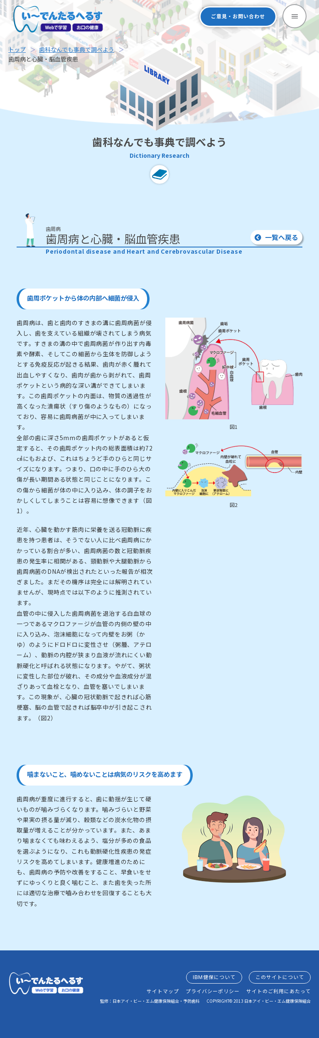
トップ (17, 49)
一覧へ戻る (276, 237)
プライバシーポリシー (213, 991)
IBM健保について (214, 977)
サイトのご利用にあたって (278, 991)
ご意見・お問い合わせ (238, 16)
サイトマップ (163, 991)
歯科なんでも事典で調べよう (76, 49)
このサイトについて (279, 977)
